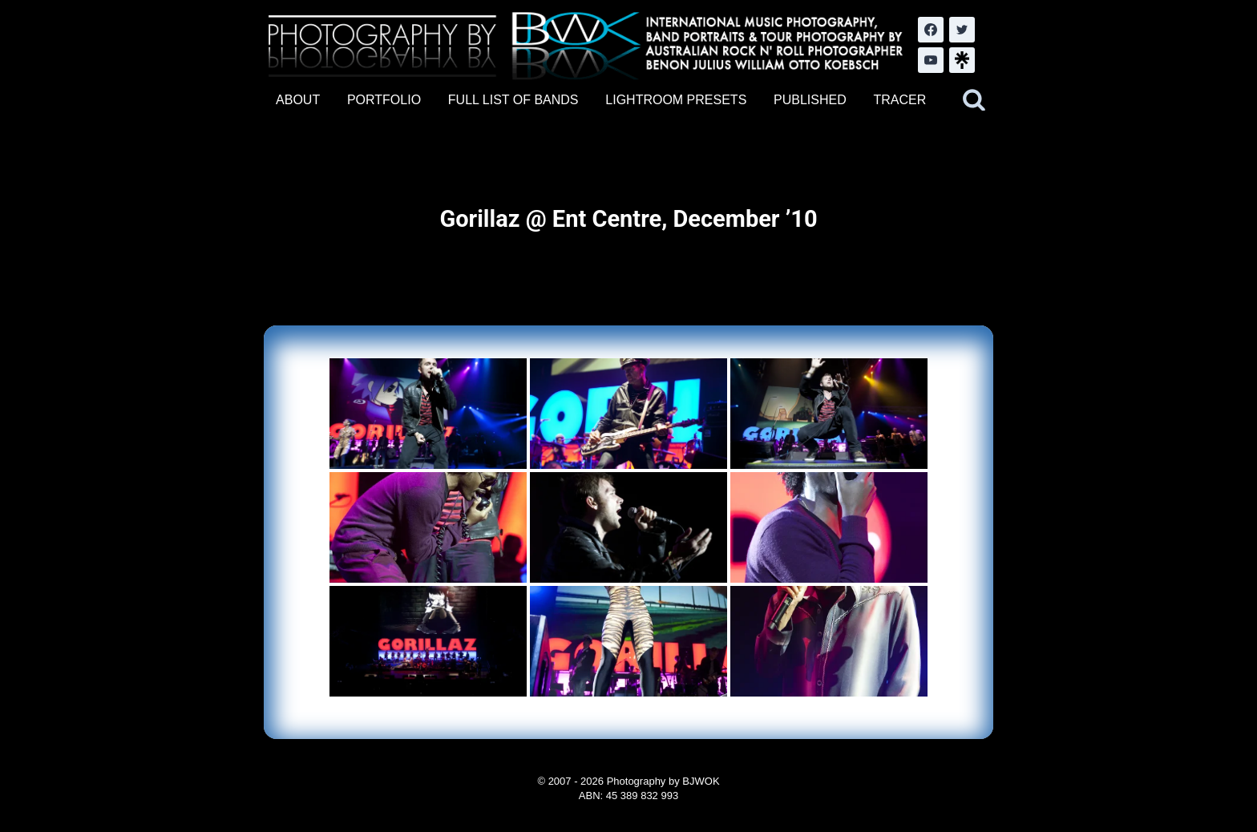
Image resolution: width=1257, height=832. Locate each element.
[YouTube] (931, 60)
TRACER (899, 100)
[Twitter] (962, 29)
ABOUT (298, 100)
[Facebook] (931, 29)
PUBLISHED (810, 100)
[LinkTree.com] (962, 60)
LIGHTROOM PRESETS (675, 100)
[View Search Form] (974, 100)
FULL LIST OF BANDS (513, 100)
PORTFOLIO (384, 100)
